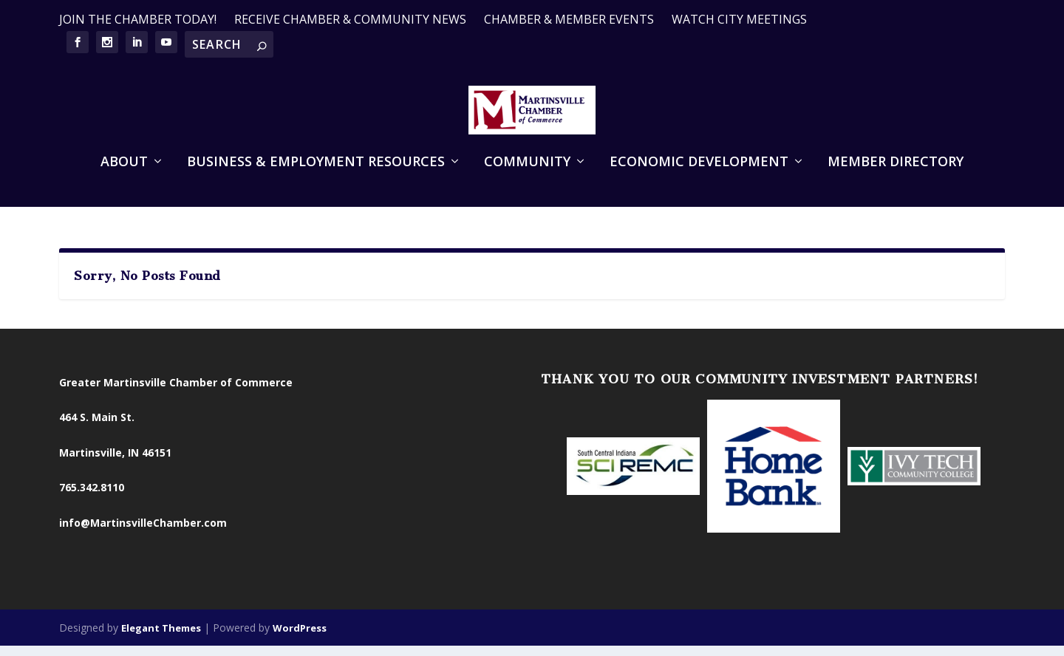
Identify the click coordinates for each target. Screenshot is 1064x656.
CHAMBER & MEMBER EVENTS (569, 19)
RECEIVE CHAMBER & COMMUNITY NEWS (350, 19)
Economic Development (699, 183)
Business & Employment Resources (316, 183)
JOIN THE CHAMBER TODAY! (137, 19)
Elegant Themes (161, 636)
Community (527, 183)
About (124, 183)
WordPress (300, 636)
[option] (633, 475)
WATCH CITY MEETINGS (739, 19)
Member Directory (896, 183)
